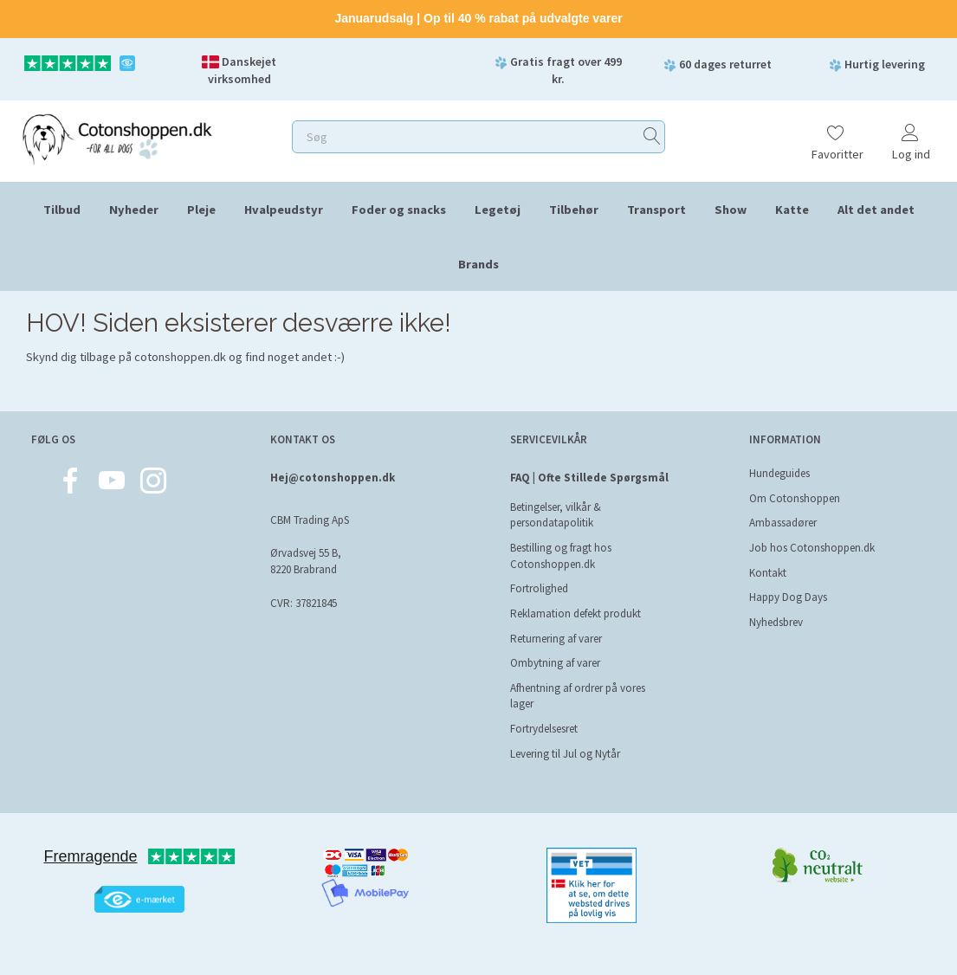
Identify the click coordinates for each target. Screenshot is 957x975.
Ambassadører (783, 522)
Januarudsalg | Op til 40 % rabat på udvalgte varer (478, 18)
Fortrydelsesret (544, 728)
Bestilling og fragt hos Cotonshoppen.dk (560, 555)
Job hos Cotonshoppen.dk (812, 547)
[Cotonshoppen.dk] (117, 137)
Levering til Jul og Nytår (565, 753)
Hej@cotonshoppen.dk (332, 477)
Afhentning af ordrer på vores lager (577, 696)
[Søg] (652, 136)
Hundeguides (779, 473)
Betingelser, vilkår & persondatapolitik (555, 515)
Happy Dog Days (788, 597)
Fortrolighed (539, 588)
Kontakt (767, 572)
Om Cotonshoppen (794, 498)
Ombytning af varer (555, 662)
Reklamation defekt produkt (575, 613)
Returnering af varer (556, 638)
